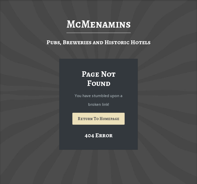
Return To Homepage (98, 119)
